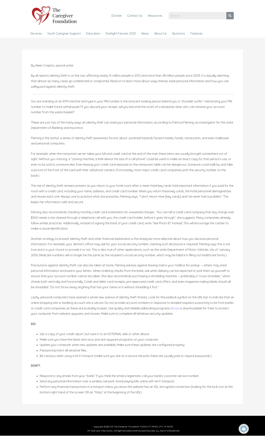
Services (36, 33)
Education (93, 33)
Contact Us (134, 15)
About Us (160, 33)
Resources (155, 15)
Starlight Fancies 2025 (121, 33)
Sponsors (178, 33)
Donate (117, 15)
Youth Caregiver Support (64, 33)
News (145, 33)
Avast (176, 308)
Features (196, 33)
